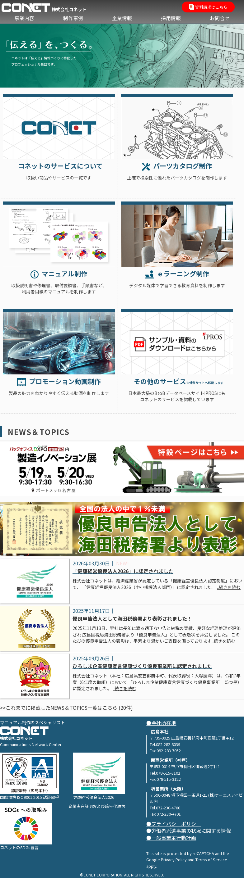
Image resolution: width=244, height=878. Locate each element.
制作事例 (73, 18)
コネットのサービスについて (59, 165)
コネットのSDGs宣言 (26, 826)
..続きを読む (229, 587)
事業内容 (24, 18)
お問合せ (220, 18)
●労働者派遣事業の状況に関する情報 (188, 830)
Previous (7, 54)
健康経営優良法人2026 (99, 776)
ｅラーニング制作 (177, 273)
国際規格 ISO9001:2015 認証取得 (29, 776)
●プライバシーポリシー (173, 824)
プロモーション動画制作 (59, 381)
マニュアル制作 (58, 273)
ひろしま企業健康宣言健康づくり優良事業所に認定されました (142, 666)
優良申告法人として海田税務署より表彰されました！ (132, 618)
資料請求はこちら (208, 7)
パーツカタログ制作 (177, 165)
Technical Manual (59, 234)
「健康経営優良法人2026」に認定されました (123, 571)
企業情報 (122, 18)
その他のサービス (176, 381)
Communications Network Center (31, 744)
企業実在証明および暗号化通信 (96, 806)
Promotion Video (59, 341)
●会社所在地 (161, 723)
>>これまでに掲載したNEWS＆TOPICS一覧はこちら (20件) (66, 707)
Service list (59, 126)
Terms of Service (211, 859)
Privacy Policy (174, 859)
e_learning (177, 234)
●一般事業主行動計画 (171, 838)
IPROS (177, 341)
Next (236, 54)
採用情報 (171, 18)
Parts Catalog (177, 126)
